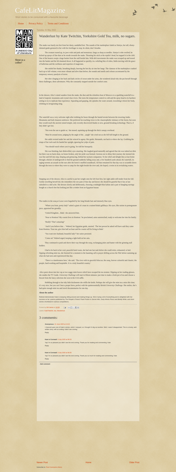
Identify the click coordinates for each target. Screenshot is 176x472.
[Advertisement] (88, 441)
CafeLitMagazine (40, 10)
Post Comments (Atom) (54, 467)
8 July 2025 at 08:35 (64, 352)
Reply (47, 332)
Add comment (45, 364)
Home (21, 23)
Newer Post (42, 462)
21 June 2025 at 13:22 (62, 324)
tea (55, 311)
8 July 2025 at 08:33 (64, 339)
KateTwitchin (49, 311)
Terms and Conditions (58, 23)
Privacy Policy (36, 23)
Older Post (134, 462)
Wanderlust (61, 311)
